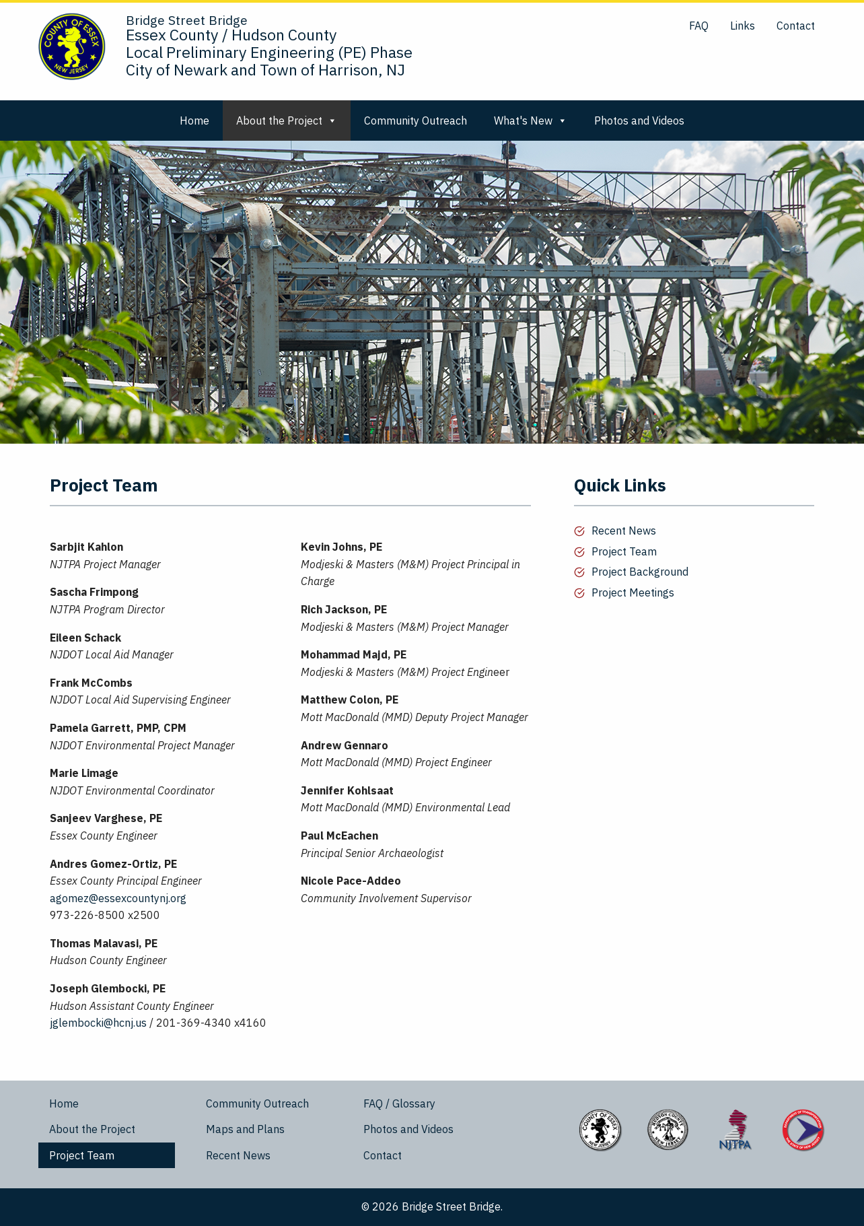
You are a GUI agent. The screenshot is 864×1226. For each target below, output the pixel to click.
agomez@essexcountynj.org (118, 898)
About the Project (286, 120)
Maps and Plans (245, 1129)
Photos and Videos (639, 120)
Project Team (624, 551)
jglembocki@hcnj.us (98, 1022)
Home (194, 120)
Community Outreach (415, 120)
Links (742, 25)
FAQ (699, 25)
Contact (796, 25)
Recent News (623, 530)
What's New (530, 120)
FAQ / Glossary (399, 1103)
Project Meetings (632, 592)
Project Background (639, 571)
